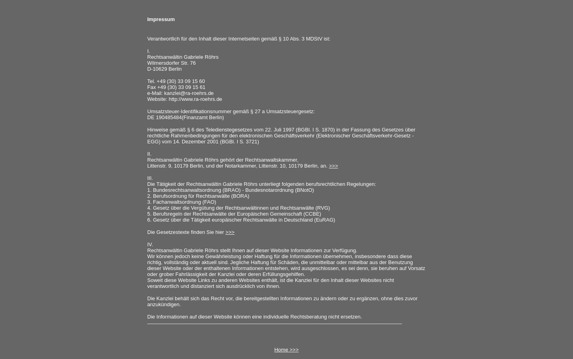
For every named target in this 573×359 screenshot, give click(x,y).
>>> (333, 166)
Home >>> (286, 350)
